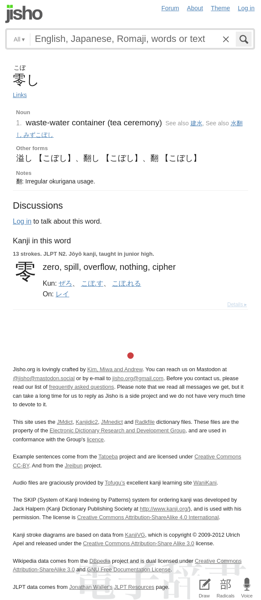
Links (20, 95)
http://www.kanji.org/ (164, 508)
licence (95, 439)
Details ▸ (237, 304)
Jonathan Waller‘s (90, 587)
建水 (196, 123)
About (195, 8)
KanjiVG (135, 535)
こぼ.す (92, 283)
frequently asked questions (81, 387)
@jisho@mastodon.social (44, 378)
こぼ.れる (126, 283)
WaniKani (205, 482)
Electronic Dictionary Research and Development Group (117, 430)
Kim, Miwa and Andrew (114, 369)
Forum (170, 8)
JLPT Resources (134, 587)
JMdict (65, 422)
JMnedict (112, 422)
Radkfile (145, 422)
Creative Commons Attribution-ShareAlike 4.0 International (148, 517)
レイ (62, 294)
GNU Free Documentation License (129, 569)
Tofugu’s (115, 482)
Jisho (24, 14)
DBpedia (99, 561)
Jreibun (73, 465)
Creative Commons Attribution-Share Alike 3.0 (138, 543)
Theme (220, 8)
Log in (246, 8)
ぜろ (65, 283)
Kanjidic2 (87, 422)
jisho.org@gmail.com (138, 378)
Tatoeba (108, 456)
